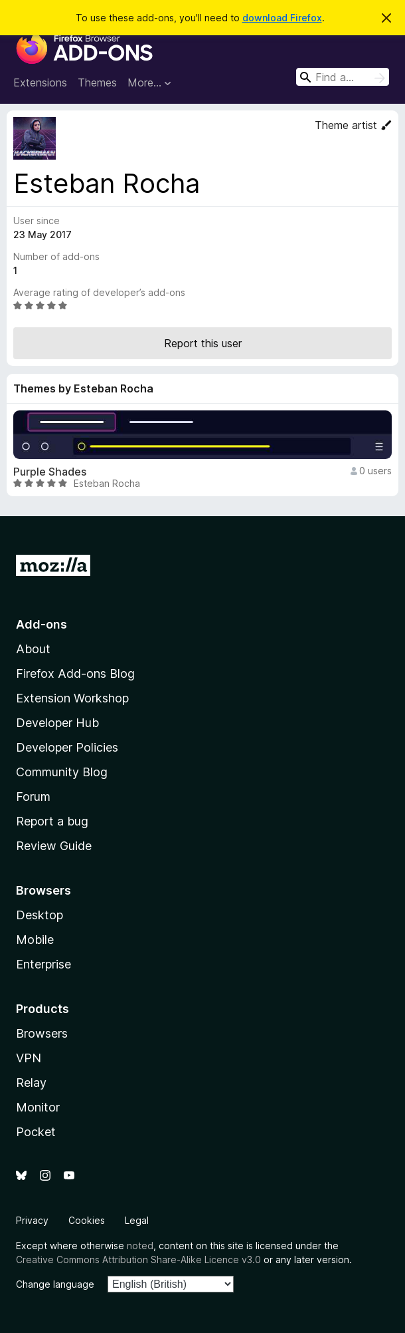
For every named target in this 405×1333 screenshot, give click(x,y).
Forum (33, 797)
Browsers (42, 1033)
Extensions (40, 82)
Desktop (39, 915)
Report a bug (52, 821)
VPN (28, 1058)
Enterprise (43, 964)
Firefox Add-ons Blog (75, 673)
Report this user (203, 343)
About (33, 649)
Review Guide (54, 846)
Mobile (35, 940)
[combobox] (342, 77)
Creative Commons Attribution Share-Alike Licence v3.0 (138, 1259)
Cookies (86, 1220)
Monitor (38, 1107)
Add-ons (41, 624)
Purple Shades (49, 472)
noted (140, 1245)
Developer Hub (57, 723)
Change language (55, 1284)
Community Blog (62, 772)
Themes (97, 82)
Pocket (36, 1132)
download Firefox (282, 17)
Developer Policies (67, 747)
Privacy (32, 1220)
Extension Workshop (72, 698)
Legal (137, 1220)
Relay (31, 1083)
